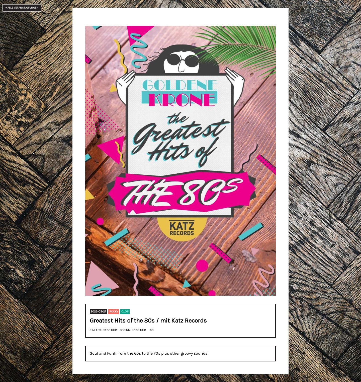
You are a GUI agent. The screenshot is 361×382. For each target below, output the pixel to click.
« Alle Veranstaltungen (21, 7)
